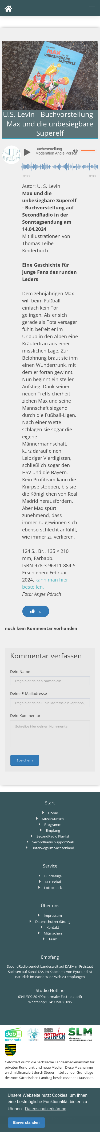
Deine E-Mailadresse (28, 693)
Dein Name (20, 671)
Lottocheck (53, 887)
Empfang (53, 830)
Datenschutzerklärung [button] (45, 1109)
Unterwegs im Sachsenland (52, 847)
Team (53, 939)
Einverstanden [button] (26, 1122)
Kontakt (52, 927)
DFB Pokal (53, 881)
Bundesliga (53, 876)
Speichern (25, 760)
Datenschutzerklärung (52, 921)
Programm (52, 824)
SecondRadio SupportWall (53, 842)
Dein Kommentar (25, 715)
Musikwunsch (53, 818)
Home (53, 813)
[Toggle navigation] (90, 8)
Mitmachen (53, 933)
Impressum (53, 915)
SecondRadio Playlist (53, 836)
